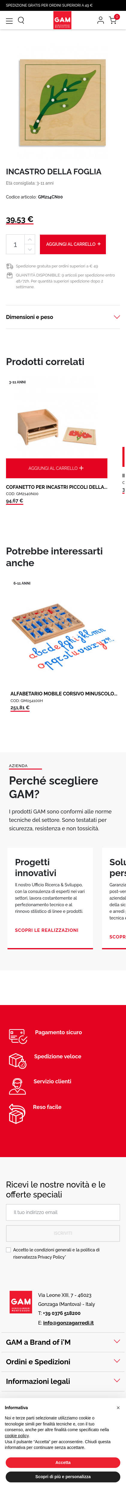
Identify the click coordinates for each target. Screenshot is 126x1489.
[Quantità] (15, 244)
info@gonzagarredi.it (68, 1323)
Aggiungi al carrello (73, 244)
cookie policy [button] (16, 1435)
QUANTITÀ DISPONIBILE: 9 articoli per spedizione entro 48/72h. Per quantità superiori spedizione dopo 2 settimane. (65, 281)
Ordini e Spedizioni (38, 1361)
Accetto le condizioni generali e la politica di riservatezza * (56, 1253)
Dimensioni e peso (29, 317)
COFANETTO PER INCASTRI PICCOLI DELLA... (56, 487)
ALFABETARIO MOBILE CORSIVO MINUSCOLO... (63, 694)
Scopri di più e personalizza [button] (63, 1476)
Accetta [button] (63, 1462)
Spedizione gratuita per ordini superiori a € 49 (57, 266)
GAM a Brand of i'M (38, 1342)
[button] (118, 1408)
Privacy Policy (51, 1257)
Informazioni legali (38, 1381)
